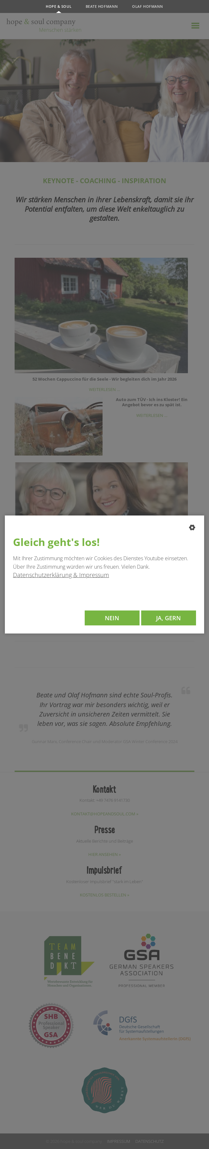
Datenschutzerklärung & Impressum (61, 575)
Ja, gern (168, 618)
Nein (112, 618)
